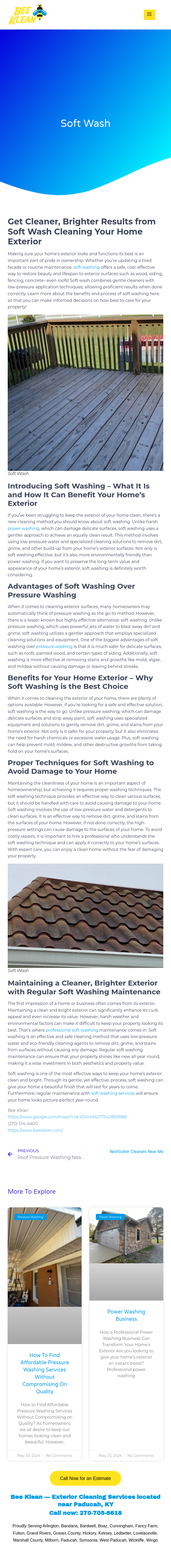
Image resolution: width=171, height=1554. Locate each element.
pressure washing (54, 646)
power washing (23, 528)
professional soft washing (72, 1030)
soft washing (87, 267)
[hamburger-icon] (149, 15)
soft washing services (113, 1093)
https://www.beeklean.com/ (35, 1130)
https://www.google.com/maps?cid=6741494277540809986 (67, 1116)
